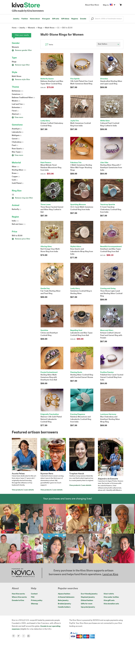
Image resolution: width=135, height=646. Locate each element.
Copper (16, 177)
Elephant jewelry (88, 597)
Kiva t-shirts (109, 594)
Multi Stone (16, 76)
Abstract (16, 114)
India (15, 221)
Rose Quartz (18, 149)
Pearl (15, 145)
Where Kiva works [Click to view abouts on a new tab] (19, 597)
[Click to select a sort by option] (108, 44)
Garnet (16, 139)
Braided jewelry (64, 604)
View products (17, 490)
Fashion (24, 19)
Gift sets (55, 19)
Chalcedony (17, 142)
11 (13, 195)
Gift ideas (65, 19)
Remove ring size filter (22, 198)
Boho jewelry (63, 600)
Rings (14, 62)
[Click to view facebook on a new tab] (29, 636)
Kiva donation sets (111, 604)
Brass (15, 173)
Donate (83, 19)
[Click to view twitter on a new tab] (19, 636)
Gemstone (17, 94)
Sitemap (34, 604)
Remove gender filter (22, 50)
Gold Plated (17, 183)
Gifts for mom (86, 604)
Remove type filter (21, 65)
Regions (74, 19)
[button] (92, 19)
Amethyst (17, 129)
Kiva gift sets (109, 600)
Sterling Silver (19, 170)
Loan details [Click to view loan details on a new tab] (29, 490)
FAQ (32, 597)
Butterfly (16, 209)
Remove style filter (21, 80)
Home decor (35, 19)
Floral (15, 111)
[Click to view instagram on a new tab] (24, 636)
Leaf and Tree (18, 104)
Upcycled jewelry (88, 607)
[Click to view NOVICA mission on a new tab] (23, 573)
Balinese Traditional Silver (23, 98)
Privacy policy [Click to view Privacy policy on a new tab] (36, 600)
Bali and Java (18, 224)
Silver (15, 167)
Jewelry (16, 19)
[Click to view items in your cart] (120, 5)
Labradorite (17, 132)
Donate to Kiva (18, 600)
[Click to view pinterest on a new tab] (14, 636)
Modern (16, 101)
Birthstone (17, 91)
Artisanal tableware (66, 597)
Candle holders (64, 607)
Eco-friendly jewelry (89, 594)
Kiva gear (46, 19)
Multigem (16, 135)
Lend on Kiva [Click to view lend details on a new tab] (110, 574)
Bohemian (17, 107)
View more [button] (17, 117)
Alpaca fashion (64, 594)
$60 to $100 (17, 236)
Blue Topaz (17, 152)
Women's (15, 47)
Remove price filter (21, 239)
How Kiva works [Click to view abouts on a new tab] (18, 594)
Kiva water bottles (111, 597)
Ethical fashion (87, 600)
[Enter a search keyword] (106, 18)
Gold (15, 180)
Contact (34, 594)
